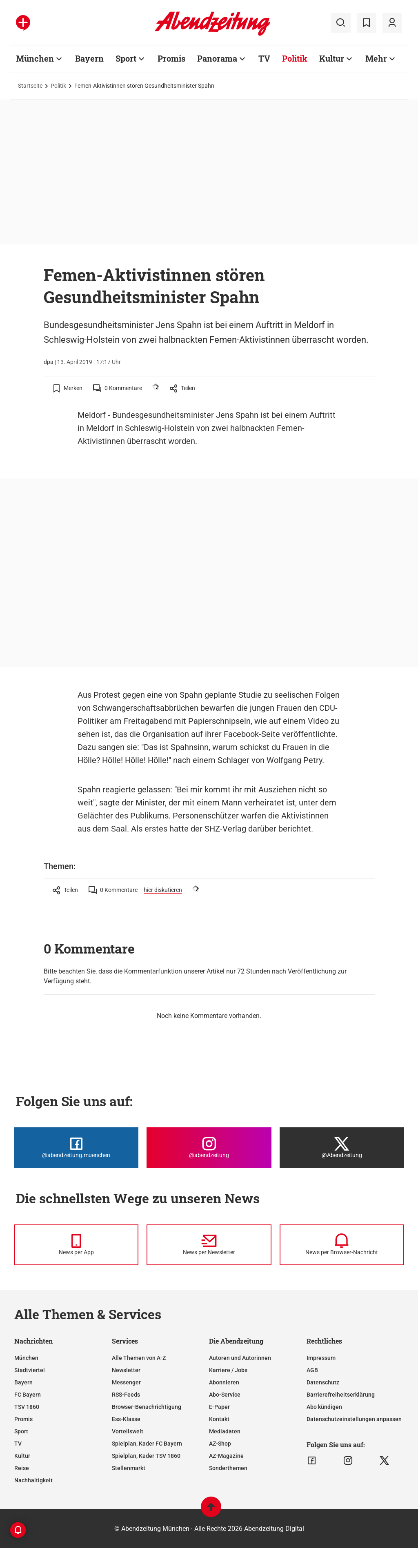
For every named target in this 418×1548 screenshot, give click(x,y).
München (35, 58)
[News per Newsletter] (209, 1244)
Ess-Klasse (126, 1419)
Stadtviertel (29, 1370)
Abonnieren (224, 1382)
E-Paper (219, 1407)
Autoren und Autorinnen (240, 1358)
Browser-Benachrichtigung (146, 1407)
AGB (312, 1370)
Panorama (217, 58)
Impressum (321, 1358)
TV (264, 58)
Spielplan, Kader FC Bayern (147, 1443)
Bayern (89, 58)
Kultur (331, 58)
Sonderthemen (228, 1468)
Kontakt (219, 1419)
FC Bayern (27, 1394)
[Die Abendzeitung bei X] (342, 1147)
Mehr (376, 58)
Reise (21, 1468)
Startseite (30, 85)
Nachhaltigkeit (33, 1480)
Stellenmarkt (128, 1468)
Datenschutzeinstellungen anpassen (354, 1419)
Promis (171, 58)
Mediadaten (224, 1431)
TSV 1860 (26, 1407)
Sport (126, 58)
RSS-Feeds (126, 1394)
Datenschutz (323, 1382)
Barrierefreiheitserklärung (341, 1394)
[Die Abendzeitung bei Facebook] (76, 1147)
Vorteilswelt (127, 1431)
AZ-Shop (220, 1443)
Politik (294, 58)
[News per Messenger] (76, 1244)
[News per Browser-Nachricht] (342, 1244)
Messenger (126, 1382)
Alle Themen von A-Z (139, 1358)
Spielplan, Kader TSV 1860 (146, 1456)
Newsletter (126, 1370)
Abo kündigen (324, 1407)
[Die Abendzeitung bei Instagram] (209, 1147)
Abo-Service (224, 1394)
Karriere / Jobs (228, 1370)
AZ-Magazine (226, 1456)
